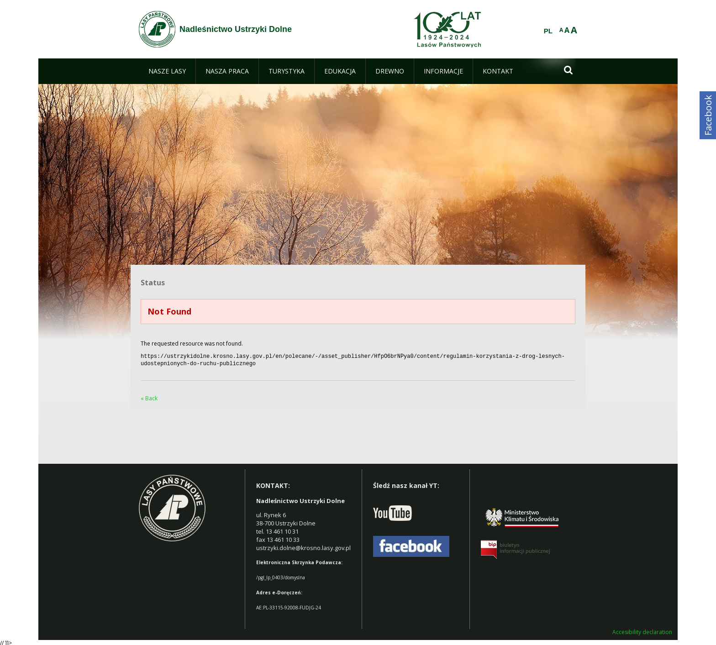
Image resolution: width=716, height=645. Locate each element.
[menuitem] (167, 71)
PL (548, 31)
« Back (149, 396)
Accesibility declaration (642, 630)
